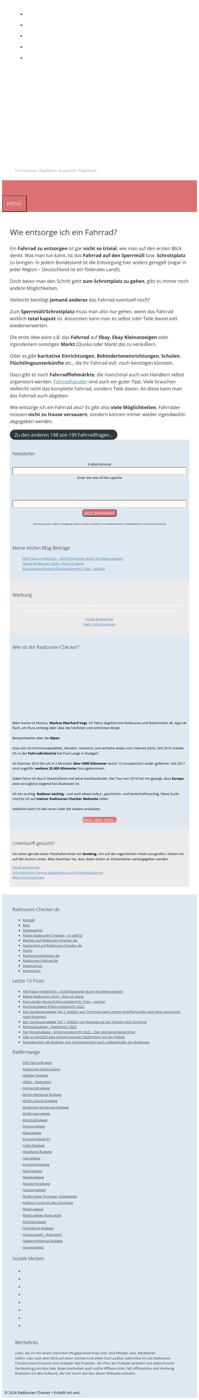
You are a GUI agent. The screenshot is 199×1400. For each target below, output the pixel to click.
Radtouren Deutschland (41, 1069)
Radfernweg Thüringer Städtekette (50, 1196)
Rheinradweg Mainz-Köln (42, 1215)
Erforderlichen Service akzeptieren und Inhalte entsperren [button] (57, 872)
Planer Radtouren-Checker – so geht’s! (52, 935)
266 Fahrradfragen (37, 1062)
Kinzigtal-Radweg (36, 1164)
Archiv (28, 950)
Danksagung (32, 930)
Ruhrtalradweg (34, 1221)
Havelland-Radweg (37, 1151)
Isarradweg (31, 1158)
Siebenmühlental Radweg (43, 1240)
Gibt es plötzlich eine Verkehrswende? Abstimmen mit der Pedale (74, 1037)
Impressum (32, 970)
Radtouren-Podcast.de (40, 960)
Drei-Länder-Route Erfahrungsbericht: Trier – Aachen (64, 568)
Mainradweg (32, 1171)
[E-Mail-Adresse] (99, 471)
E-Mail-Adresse (99, 464)
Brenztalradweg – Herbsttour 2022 (50, 1026)
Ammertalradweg (36, 1088)
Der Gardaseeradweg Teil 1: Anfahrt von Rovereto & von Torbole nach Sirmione (85, 1021)
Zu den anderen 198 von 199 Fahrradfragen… (64, 435)
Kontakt (29, 920)
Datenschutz (32, 965)
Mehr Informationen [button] (99, 624)
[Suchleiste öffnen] (6, 187)
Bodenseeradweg (36, 1113)
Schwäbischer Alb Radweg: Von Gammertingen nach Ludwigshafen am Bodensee (86, 1042)
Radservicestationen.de (41, 955)
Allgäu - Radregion (37, 1081)
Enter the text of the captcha (99, 477)
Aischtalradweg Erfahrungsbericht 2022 (53, 1006)
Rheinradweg (33, 1209)
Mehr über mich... (99, 820)
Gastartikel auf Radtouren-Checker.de (52, 945)
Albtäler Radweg (35, 1075)
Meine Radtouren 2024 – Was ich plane (53, 563)
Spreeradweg (33, 1247)
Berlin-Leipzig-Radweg (40, 1100)
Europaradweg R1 (37, 1139)
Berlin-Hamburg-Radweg (42, 1094)
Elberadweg (32, 1132)
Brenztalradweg (35, 1120)
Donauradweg (34, 1126)
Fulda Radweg (34, 1145)
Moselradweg (33, 1177)
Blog (26, 925)
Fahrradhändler (70, 381)
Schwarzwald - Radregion (42, 1234)
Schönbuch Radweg (38, 1228)
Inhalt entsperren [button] (99, 619)
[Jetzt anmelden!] (99, 513)
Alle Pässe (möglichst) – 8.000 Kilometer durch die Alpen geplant (73, 558)
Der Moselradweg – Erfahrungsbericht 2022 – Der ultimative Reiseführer (79, 1032)
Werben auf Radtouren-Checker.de (50, 940)
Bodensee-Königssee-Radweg (46, 1107)
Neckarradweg (34, 1190)
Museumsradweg (36, 1183)
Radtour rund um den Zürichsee (48, 1202)
